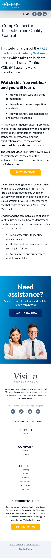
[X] (38, 14)
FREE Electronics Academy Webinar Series (24, 53)
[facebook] (13, 411)
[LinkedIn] (43, 14)
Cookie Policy (25, 549)
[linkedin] (30, 411)
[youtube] (38, 411)
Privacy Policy (16, 544)
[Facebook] (33, 14)
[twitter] (21, 411)
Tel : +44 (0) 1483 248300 (25, 313)
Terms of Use (32, 544)
